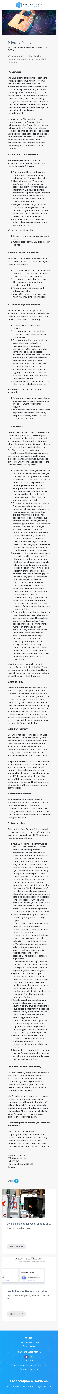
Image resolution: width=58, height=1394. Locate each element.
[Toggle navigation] (4, 5)
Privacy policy (29, 1346)
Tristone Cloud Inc (27, 1386)
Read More (16, 1246)
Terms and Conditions (29, 1342)
